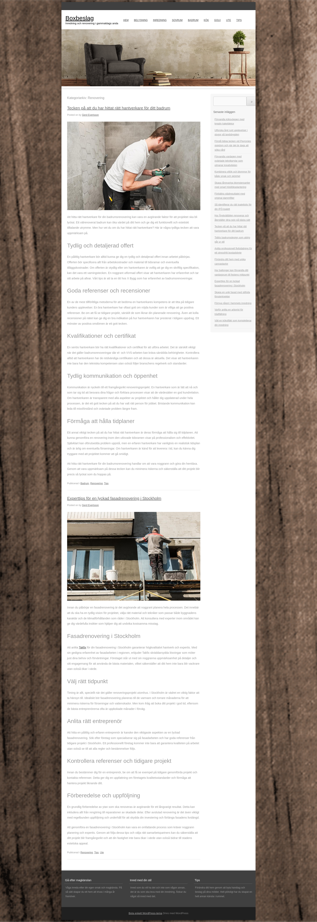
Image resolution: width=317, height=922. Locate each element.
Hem (126, 20)
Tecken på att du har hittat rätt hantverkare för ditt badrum (118, 108)
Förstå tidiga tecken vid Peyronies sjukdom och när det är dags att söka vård (233, 145)
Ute (228, 20)
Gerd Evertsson (90, 115)
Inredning (160, 20)
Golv (217, 20)
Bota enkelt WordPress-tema (145, 913)
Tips (239, 20)
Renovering (96, 483)
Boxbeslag (80, 18)
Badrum (193, 20)
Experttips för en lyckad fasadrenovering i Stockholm (114, 498)
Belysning (141, 20)
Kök (206, 20)
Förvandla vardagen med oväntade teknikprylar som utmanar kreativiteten (229, 161)
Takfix (82, 647)
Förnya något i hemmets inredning (233, 303)
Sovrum (177, 20)
